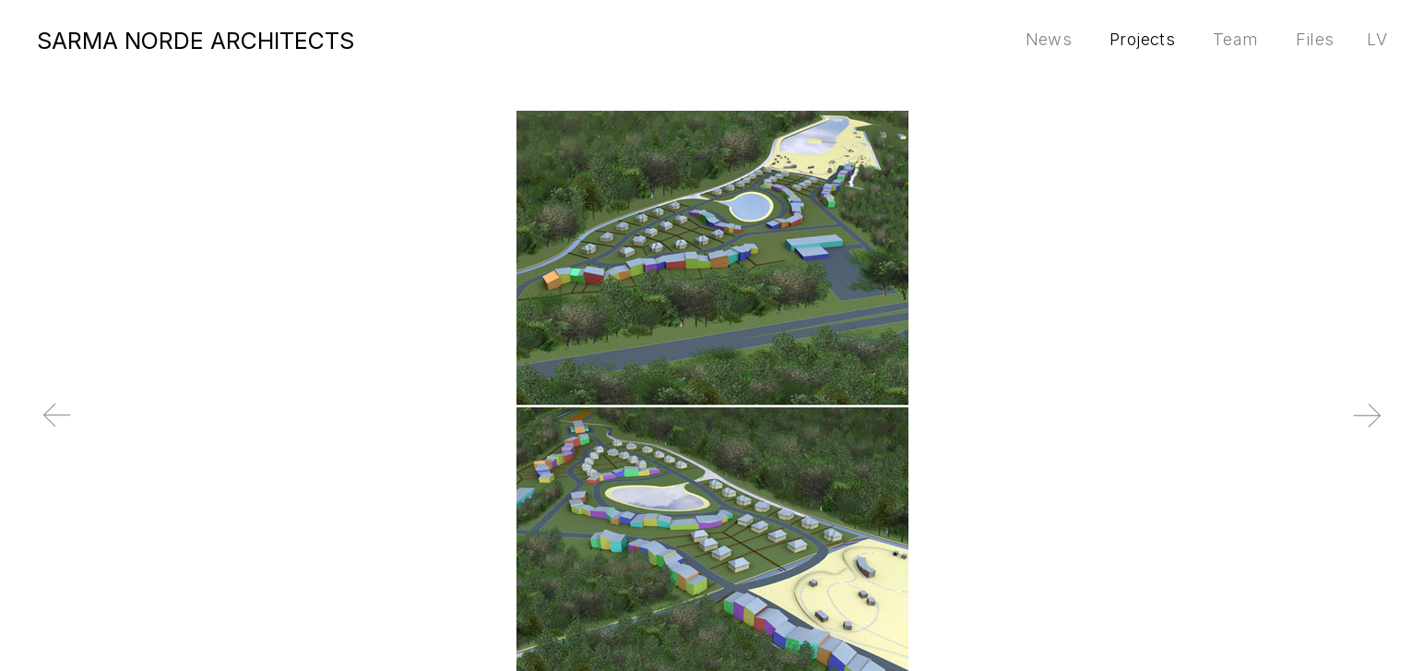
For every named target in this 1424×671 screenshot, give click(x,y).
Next (1302, 430)
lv (1377, 39)
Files (1315, 39)
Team (1235, 39)
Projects (1142, 39)
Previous (122, 430)
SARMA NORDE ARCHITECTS (195, 40)
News (1049, 39)
